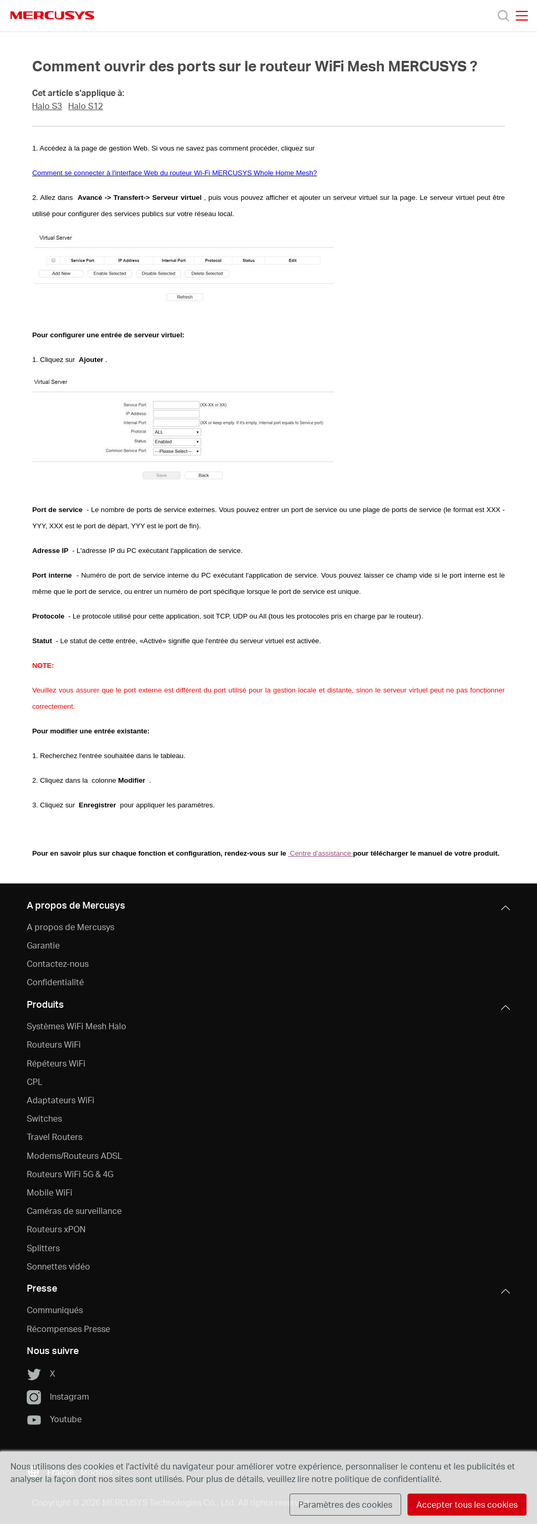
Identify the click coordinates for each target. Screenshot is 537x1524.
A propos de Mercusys (70, 926)
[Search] (503, 15)
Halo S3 (47, 106)
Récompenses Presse (68, 1328)
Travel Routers (54, 1136)
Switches (44, 1118)
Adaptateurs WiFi (60, 1099)
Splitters (43, 1247)
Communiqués (55, 1309)
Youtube (54, 1419)
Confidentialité (55, 981)
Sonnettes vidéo (58, 1266)
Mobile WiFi (49, 1192)
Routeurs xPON (56, 1228)
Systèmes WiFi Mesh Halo (76, 1025)
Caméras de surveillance (74, 1210)
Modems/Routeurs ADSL (74, 1155)
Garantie (43, 945)
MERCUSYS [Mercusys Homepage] (52, 15)
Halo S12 (85, 106)
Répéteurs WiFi (56, 1063)
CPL (34, 1081)
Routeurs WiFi (54, 1044)
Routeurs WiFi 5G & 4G (70, 1173)
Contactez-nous (58, 963)
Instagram (58, 1397)
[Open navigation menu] (521, 15)
